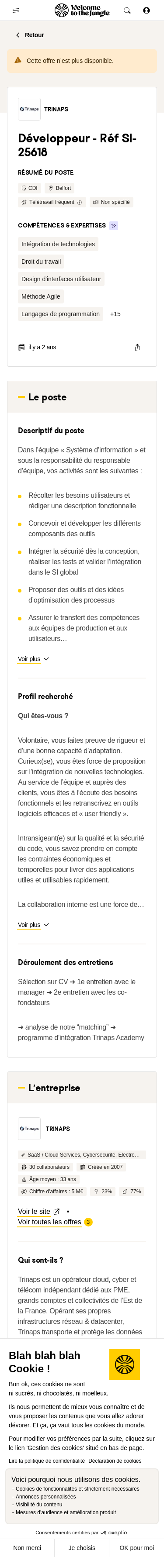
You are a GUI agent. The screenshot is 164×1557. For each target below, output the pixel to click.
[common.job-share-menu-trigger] (137, 347)
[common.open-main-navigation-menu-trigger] (16, 10)
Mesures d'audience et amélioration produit (66, 1512)
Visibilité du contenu (39, 1505)
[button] (29, 109)
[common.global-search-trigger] (127, 10)
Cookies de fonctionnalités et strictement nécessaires (78, 1489)
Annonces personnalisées (46, 1497)
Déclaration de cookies (114, 1461)
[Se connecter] (146, 10)
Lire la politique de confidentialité (47, 1461)
